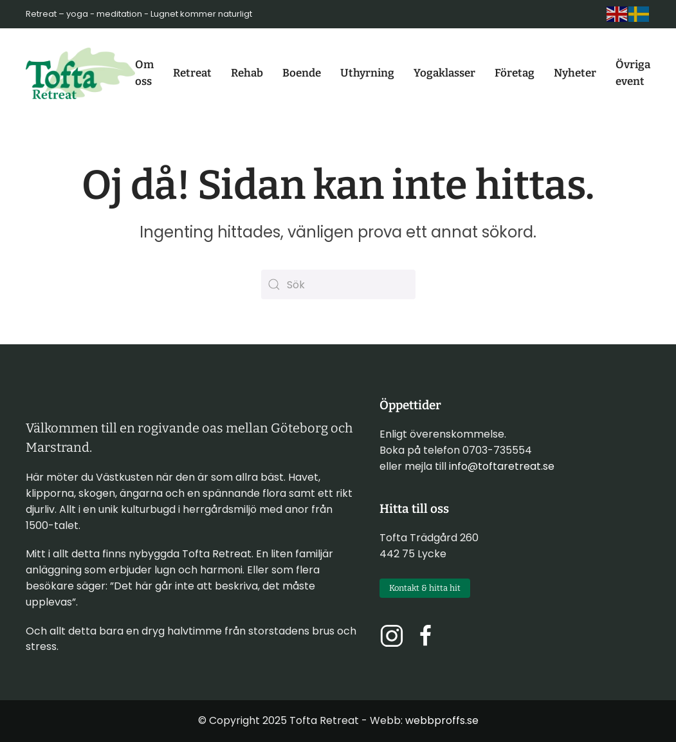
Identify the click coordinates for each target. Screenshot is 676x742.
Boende (301, 73)
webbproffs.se (442, 720)
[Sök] (338, 284)
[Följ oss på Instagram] (391, 634)
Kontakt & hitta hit (425, 588)
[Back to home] (80, 73)
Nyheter (575, 73)
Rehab (247, 73)
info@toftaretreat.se (501, 466)
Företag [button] (514, 73)
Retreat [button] (192, 73)
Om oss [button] (144, 73)
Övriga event (633, 73)
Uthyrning (367, 73)
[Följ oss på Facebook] (426, 634)
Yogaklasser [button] (444, 73)
